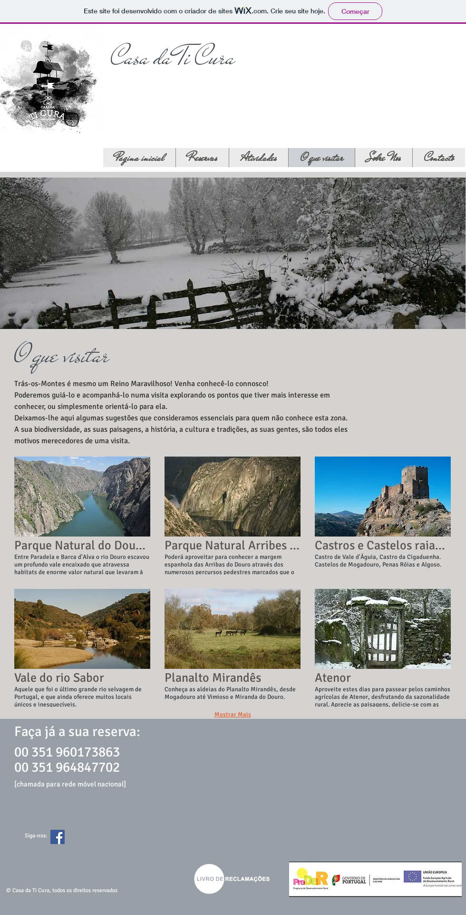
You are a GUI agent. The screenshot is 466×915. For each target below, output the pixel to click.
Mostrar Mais (232, 714)
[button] (82, 516)
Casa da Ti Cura (173, 57)
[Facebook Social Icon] (57, 837)
